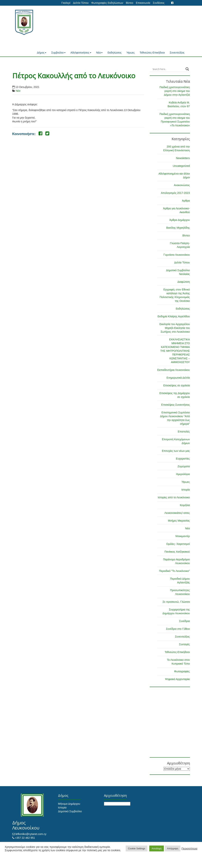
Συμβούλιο (58, 52)
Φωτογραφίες (182, 671)
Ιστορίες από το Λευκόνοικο (174, 497)
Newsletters (183, 158)
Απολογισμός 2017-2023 (175, 192)
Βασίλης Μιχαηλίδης (178, 227)
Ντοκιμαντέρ (182, 536)
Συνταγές (184, 644)
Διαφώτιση (183, 281)
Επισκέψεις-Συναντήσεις (175, 404)
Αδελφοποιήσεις (80, 52)
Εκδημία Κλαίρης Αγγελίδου (174, 316)
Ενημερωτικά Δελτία (178, 377)
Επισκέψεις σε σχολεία (176, 385)
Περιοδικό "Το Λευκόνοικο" (174, 570)
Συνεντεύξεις (177, 52)
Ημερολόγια (183, 474)
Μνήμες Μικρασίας (179, 520)
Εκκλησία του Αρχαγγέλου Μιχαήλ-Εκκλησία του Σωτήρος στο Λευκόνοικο (174, 328)
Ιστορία (185, 489)
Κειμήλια (185, 505)
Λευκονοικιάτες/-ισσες (177, 512)
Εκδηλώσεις (115, 52)
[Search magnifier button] (187, 69)
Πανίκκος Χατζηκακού (177, 551)
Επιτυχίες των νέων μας (176, 450)
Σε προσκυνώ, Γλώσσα (176, 601)
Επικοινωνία (143, 2)
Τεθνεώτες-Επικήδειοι (152, 52)
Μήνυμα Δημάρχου (69, 803)
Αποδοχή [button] (157, 848)
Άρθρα (186, 200)
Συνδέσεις (159, 2)
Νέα (99, 52)
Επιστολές (184, 431)
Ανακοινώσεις (182, 185)
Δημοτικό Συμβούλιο (70, 811)
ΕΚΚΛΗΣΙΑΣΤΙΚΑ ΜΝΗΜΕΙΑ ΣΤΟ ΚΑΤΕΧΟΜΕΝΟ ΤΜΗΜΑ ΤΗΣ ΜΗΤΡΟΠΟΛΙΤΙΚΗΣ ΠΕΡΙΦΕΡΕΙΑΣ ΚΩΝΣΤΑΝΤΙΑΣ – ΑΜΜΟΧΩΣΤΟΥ (175, 351)
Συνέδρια (184, 621)
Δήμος (41, 52)
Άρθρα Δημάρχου (179, 219)
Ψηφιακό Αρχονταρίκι (177, 679)
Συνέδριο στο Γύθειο (178, 628)
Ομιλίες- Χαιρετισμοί (178, 543)
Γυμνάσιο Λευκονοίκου (176, 254)
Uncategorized (181, 165)
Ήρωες (130, 52)
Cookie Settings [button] (136, 848)
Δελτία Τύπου (81, 2)
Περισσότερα (189, 848)
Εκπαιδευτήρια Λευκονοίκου (173, 369)
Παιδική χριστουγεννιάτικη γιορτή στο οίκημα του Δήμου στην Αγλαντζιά (174, 91)
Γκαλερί (65, 2)
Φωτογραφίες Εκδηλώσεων (107, 2)
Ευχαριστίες (183, 458)
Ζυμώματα (184, 466)
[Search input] (168, 69)
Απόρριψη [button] (172, 848)
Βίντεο (129, 2)
